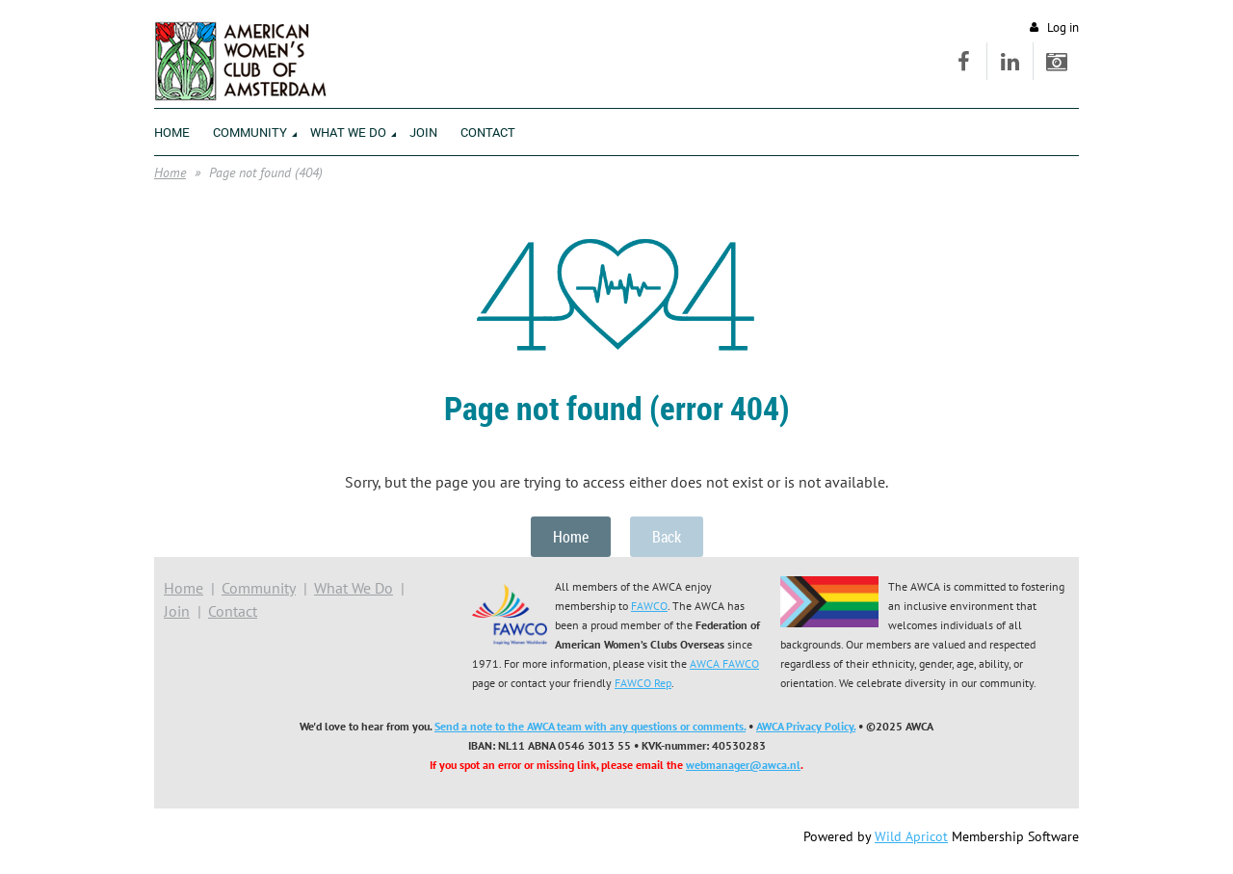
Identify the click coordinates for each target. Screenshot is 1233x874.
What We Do (353, 587)
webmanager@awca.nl (743, 764)
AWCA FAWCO (724, 663)
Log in (1063, 27)
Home (170, 172)
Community (259, 587)
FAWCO (649, 605)
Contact (232, 611)
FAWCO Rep (643, 682)
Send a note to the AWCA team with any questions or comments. (590, 726)
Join (177, 611)
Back (666, 536)
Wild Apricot (911, 836)
